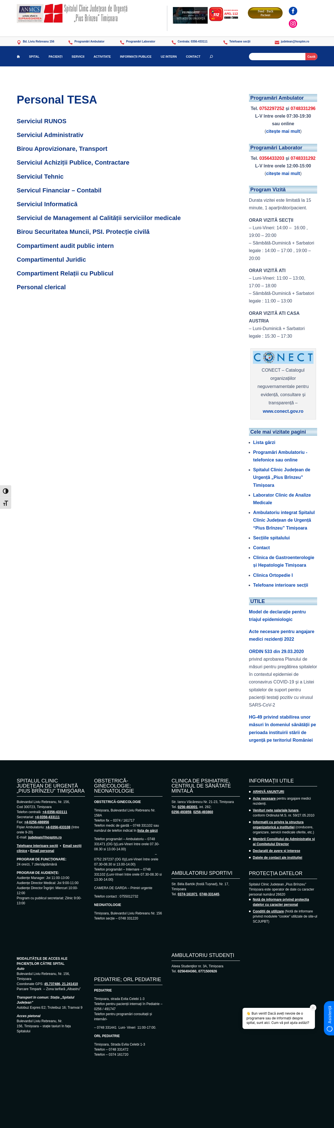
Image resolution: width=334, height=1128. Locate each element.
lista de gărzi (147, 831)
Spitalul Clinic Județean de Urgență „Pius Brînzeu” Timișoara (281, 477)
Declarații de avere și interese (276, 851)
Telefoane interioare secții (280, 585)
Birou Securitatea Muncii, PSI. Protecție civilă (83, 231)
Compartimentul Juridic (51, 259)
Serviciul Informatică (47, 204)
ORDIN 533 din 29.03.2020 (276, 651)
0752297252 (271, 108)
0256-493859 (181, 812)
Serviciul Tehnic (40, 176)
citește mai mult (283, 131)
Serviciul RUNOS (42, 121)
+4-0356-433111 (54, 812)
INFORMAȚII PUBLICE (136, 56)
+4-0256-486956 (36, 822)
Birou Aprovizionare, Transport (62, 148)
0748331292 (302, 158)
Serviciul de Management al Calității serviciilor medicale (99, 217)
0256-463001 (188, 807)
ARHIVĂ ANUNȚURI (268, 792)
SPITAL (34, 56)
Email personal (42, 851)
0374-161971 (188, 894)
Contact (261, 547)
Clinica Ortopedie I (273, 575)
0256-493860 (203, 812)
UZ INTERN (169, 56)
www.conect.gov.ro (283, 411)
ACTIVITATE (102, 56)
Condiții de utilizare (268, 911)
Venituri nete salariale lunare (276, 810)
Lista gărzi (264, 442)
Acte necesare (264, 798)
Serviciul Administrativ (50, 134)
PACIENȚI (55, 56)
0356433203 (271, 158)
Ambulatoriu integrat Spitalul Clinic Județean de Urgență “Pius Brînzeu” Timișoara (284, 520)
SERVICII (78, 56)
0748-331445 (209, 894)
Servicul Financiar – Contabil (59, 190)
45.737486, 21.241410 (61, 984)
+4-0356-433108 (57, 827)
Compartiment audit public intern (65, 245)
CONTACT (193, 56)
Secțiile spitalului (271, 537)
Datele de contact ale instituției (277, 858)
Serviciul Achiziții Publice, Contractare (73, 162)
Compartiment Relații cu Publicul (65, 273)
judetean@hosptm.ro (45, 837)
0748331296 (302, 108)
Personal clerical (41, 287)
